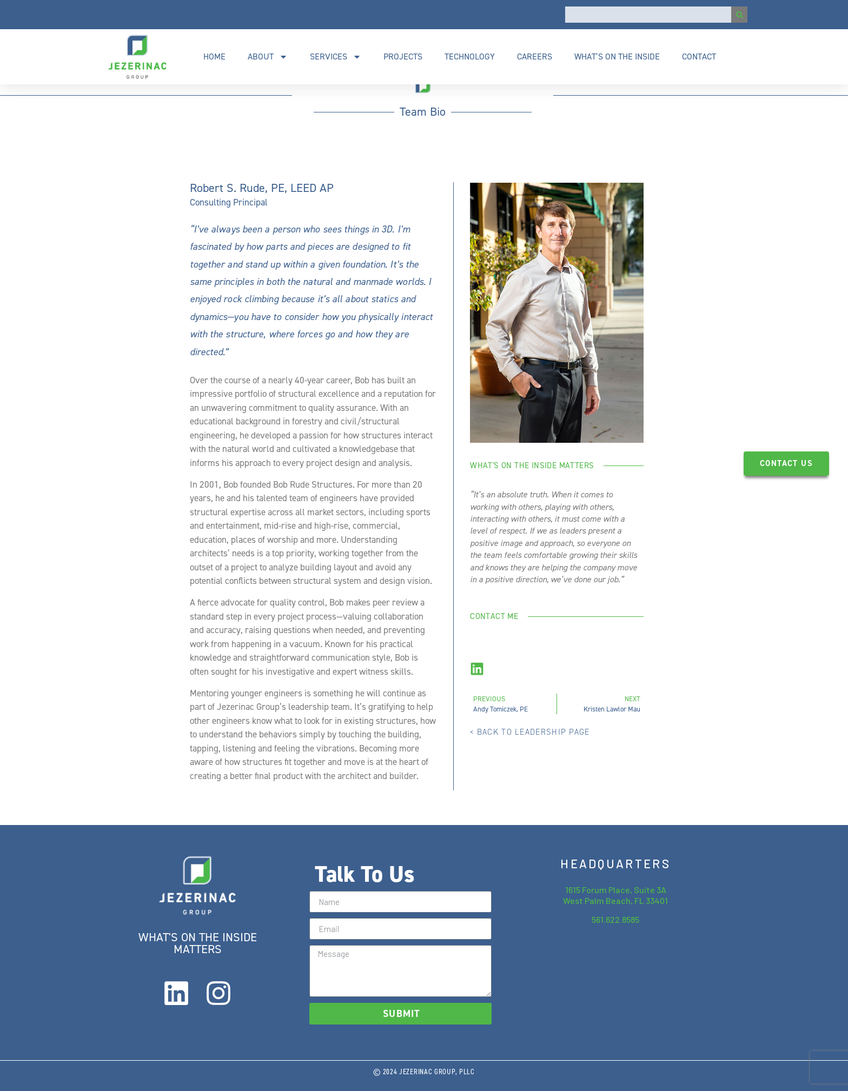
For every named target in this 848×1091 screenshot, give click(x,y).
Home (214, 56)
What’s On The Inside (617, 56)
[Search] (739, 14)
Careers (534, 56)
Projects (402, 56)
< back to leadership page (530, 732)
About (268, 56)
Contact (699, 56)
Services (335, 56)
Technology (470, 56)
